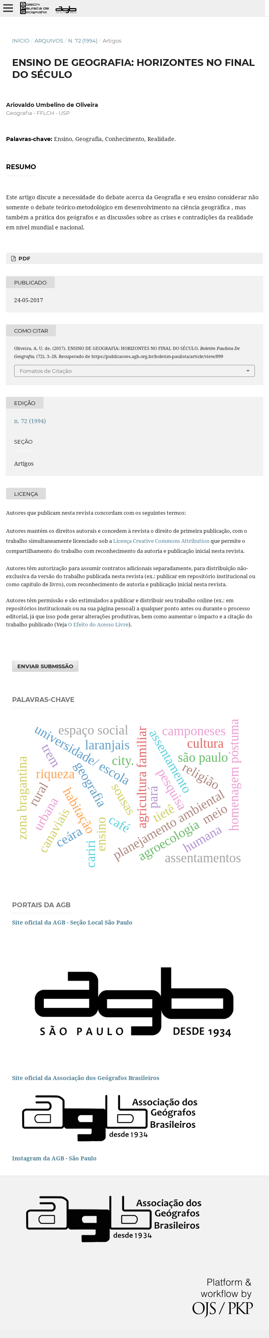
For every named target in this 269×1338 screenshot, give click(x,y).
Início (20, 40)
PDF (23, 258)
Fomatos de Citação (46, 371)
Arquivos (49, 40)
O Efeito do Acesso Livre (98, 624)
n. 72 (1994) (82, 40)
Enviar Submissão (45, 666)
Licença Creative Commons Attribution (161, 540)
